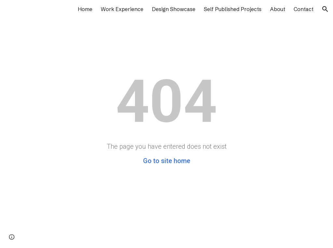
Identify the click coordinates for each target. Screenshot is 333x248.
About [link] (277, 9)
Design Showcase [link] (173, 9)
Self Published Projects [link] (232, 9)
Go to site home (166, 161)
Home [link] (85, 9)
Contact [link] (303, 9)
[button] (325, 9)
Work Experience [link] (122, 9)
